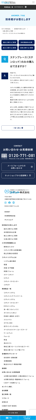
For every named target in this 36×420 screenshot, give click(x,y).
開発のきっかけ (9, 247)
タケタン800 (8, 323)
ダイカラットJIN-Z (10, 313)
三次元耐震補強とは (9, 243)
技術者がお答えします (9, 225)
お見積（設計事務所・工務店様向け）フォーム (19, 376)
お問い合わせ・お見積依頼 (11, 372)
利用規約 (5, 410)
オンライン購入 (7, 387)
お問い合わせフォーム (21, 100)
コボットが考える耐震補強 (13, 250)
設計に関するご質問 (9, 42)
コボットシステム (9, 293)
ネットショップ (9, 220)
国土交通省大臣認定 (11, 253)
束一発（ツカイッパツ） (11, 309)
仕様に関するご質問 (26, 48)
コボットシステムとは (9, 257)
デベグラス (15, 330)
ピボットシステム (9, 299)
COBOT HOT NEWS (9, 406)
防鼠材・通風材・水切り (11, 316)
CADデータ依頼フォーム (12, 383)
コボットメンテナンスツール (13, 296)
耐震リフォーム (9, 271)
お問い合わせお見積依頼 (27, 417)
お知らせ (5, 402)
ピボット (6, 278)
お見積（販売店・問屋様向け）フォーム (16, 379)
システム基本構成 (10, 261)
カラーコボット (9, 275)
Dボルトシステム (9, 306)
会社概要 (5, 390)
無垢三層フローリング (17, 346)
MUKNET (7, 212)
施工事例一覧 (6, 394)
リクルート (5, 398)
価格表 (4, 368)
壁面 (5, 265)
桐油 (5, 340)
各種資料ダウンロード (9, 354)
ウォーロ (7, 336)
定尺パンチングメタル (11, 326)
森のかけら (7, 343)
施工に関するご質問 (9, 48)
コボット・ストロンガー (11, 281)
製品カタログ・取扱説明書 (13, 364)
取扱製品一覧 (6, 289)
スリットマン (8, 320)
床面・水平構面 (9, 268)
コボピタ (7, 285)
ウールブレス (8, 333)
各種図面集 (8, 361)
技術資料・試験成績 (10, 358)
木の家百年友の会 (10, 216)
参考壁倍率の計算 (26, 42)
